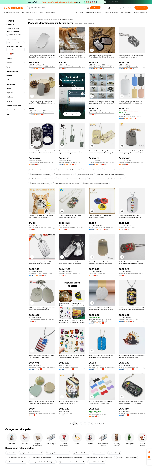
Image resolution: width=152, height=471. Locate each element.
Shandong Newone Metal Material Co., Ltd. (42, 413)
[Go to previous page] (71, 423)
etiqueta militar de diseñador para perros (66, 183)
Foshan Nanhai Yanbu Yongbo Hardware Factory (42, 113)
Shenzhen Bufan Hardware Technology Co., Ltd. (132, 413)
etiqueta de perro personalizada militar (72, 179)
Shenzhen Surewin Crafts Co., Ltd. (69, 273)
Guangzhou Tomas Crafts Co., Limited (41, 273)
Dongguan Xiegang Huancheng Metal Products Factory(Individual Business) (42, 319)
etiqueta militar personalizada (39, 183)
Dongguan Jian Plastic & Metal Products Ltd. (102, 367)
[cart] (115, 8)
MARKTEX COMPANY (65, 413)
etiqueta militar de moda (96, 179)
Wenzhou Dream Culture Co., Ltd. (69, 162)
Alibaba (30, 19)
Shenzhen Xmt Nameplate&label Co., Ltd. (42, 67)
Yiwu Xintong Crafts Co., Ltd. (98, 415)
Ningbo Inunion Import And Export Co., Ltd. (102, 227)
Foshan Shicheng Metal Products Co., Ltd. (102, 67)
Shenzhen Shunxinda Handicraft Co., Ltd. (101, 113)
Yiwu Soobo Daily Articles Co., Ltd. (99, 273)
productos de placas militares (127, 457)
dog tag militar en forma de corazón (31, 453)
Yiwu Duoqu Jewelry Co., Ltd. (98, 321)
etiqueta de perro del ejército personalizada (68, 457)
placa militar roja (99, 453)
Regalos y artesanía (42, 19)
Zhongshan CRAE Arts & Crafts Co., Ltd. (101, 162)
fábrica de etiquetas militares (16, 462)
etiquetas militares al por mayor (39, 174)
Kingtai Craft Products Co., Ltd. (128, 227)
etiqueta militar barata (85, 174)
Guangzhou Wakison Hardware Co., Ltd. (131, 162)
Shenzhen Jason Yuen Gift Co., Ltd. (130, 116)
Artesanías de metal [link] (66, 19)
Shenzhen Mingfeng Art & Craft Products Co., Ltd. (132, 273)
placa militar (11, 453)
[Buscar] (95, 7)
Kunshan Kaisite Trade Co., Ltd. (68, 367)
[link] (149, 451)
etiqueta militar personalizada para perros (110, 174)
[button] (88, 8)
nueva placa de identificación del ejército (42, 462)
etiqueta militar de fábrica (93, 170)
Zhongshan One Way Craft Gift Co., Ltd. (71, 227)
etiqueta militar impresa (81, 453)
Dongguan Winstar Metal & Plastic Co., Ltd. (42, 162)
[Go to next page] (103, 423)
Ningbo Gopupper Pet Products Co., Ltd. (71, 67)
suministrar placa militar (97, 462)
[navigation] (15, 221)
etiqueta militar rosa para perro (17, 457)
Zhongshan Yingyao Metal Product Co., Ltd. (42, 367)
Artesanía (54, 19)
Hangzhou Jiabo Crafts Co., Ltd (128, 67)
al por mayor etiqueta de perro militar (41, 170)
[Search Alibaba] (57, 8)
